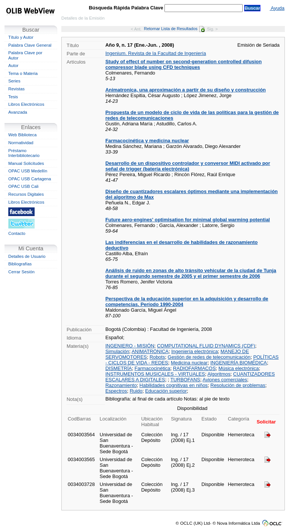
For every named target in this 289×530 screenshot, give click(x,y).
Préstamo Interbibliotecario (24, 153)
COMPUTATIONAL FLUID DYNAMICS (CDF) (206, 346)
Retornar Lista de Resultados (174, 28)
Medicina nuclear (189, 363)
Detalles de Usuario (27, 256)
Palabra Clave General (29, 45)
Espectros (116, 391)
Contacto (16, 233)
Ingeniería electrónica (194, 351)
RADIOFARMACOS (194, 368)
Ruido (136, 391)
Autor (13, 65)
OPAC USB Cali (23, 186)
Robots (157, 357)
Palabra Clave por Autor (25, 55)
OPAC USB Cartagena (29, 179)
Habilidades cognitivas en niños (174, 385)
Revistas (16, 89)
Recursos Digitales (26, 194)
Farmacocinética (152, 368)
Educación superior (166, 391)
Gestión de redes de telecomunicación (209, 357)
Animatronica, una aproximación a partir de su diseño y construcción (185, 90)
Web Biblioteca (22, 134)
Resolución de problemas (237, 385)
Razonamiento (121, 385)
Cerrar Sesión (21, 272)
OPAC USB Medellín (27, 171)
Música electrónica (239, 368)
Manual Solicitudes (26, 163)
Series (14, 81)
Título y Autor (20, 37)
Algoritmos (218, 374)
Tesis (13, 96)
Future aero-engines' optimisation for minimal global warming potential (187, 219)
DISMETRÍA (118, 368)
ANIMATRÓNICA (150, 351)
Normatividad (20, 142)
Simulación (117, 351)
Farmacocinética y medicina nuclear (147, 140)
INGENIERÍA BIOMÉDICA (238, 363)
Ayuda (277, 8)
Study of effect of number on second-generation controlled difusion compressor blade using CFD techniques (183, 64)
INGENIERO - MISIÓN (129, 346)
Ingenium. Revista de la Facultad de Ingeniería (155, 53)
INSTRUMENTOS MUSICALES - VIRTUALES (155, 374)
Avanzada (17, 112)
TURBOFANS (185, 379)
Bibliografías (20, 264)
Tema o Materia (23, 73)
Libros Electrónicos (26, 104)
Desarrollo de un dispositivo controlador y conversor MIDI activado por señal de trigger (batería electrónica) (187, 166)
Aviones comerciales (224, 379)
